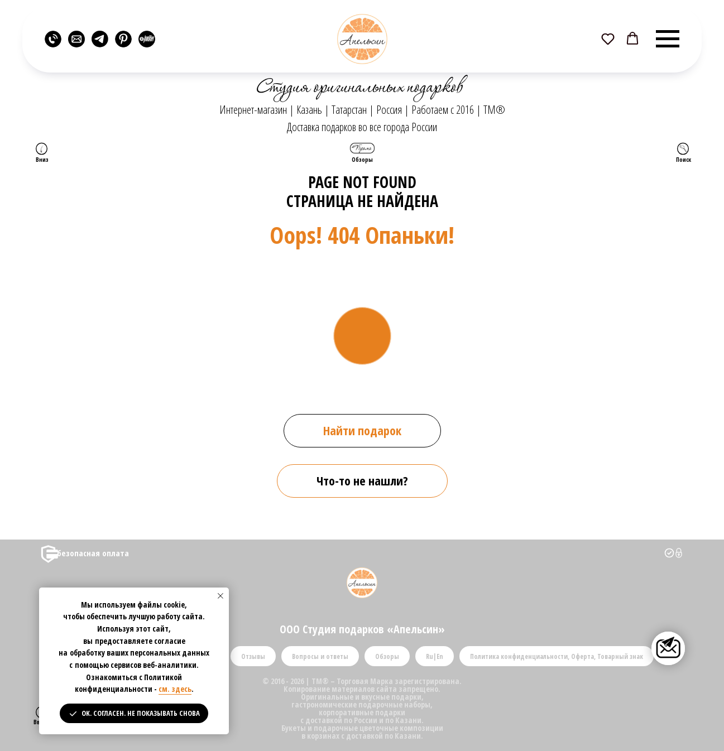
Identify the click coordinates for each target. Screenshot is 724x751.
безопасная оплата (93, 553)
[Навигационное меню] (667, 39)
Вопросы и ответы (320, 656)
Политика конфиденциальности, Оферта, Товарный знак (556, 656)
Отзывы (253, 656)
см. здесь (175, 688)
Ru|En (434, 656)
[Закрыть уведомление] (220, 595)
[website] (53, 39)
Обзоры (387, 656)
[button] (608, 38)
